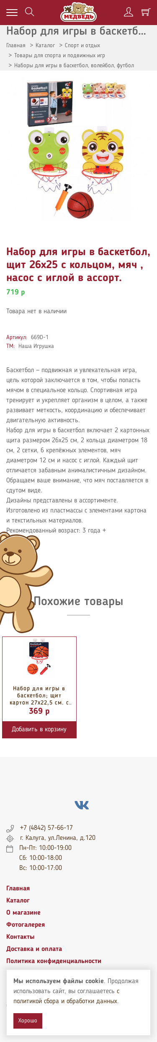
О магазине (23, 913)
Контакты (20, 937)
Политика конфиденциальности (53, 961)
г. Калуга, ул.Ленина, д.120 (57, 838)
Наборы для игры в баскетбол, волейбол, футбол (74, 65)
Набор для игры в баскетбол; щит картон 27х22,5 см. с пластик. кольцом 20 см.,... (39, 703)
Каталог (45, 45)
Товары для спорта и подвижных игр (59, 55)
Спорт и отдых (82, 45)
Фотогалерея (25, 925)
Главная (16, 45)
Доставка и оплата (34, 949)
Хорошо (27, 1021)
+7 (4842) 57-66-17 (46, 828)
